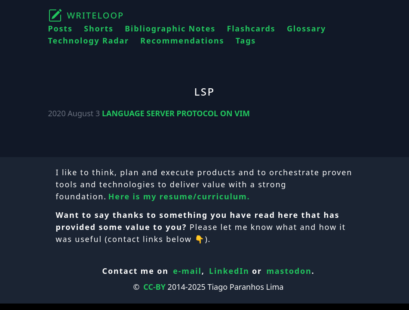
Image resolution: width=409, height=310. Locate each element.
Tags (246, 40)
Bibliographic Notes (170, 28)
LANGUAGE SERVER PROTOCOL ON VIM (176, 113)
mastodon (288, 271)
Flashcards (251, 28)
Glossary (306, 28)
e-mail (187, 271)
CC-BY (154, 287)
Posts (60, 28)
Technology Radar (88, 40)
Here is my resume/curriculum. (179, 196)
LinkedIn (229, 271)
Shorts (99, 28)
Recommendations (182, 40)
